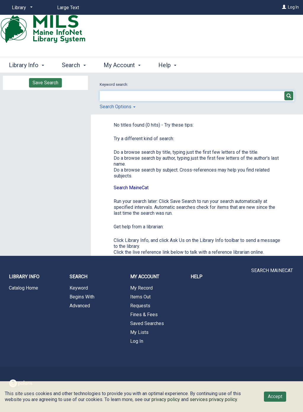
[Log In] (284, 7)
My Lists (139, 332)
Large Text (68, 7)
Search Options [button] (118, 106)
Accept (275, 396)
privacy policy (166, 399)
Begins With (82, 297)
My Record (141, 288)
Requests (140, 305)
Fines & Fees (144, 314)
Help (196, 276)
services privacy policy (213, 399)
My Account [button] (122, 65)
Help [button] (167, 65)
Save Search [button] (45, 82)
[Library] (21, 8)
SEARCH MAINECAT (272, 270)
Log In (293, 7)
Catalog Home (23, 288)
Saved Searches (147, 323)
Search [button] (74, 65)
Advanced (80, 305)
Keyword (79, 288)
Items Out (140, 297)
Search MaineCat (131, 187)
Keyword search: (114, 84)
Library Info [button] (26, 65)
